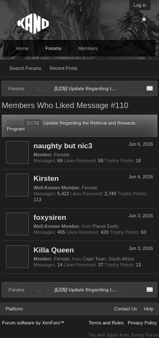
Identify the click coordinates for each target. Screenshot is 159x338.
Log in (140, 5)
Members (88, 48)
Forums (53, 48)
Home (22, 48)
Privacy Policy (142, 322)
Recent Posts (63, 68)
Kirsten (46, 178)
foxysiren (49, 217)
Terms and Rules (106, 322)
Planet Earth (105, 226)
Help (148, 308)
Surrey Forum (145, 335)
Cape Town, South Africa (108, 258)
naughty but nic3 (62, 145)
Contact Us (125, 308)
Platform (14, 308)
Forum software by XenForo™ (33, 322)
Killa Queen (53, 250)
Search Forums (25, 68)
